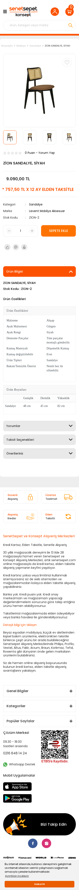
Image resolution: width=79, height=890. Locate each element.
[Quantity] (20, 231)
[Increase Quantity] (32, 231)
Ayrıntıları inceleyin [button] (17, 876)
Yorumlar (13, 426)
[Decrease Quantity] (9, 231)
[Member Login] (56, 11)
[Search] (39, 25)
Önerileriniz (14, 453)
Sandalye (36, 204)
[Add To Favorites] (67, 62)
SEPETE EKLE (58, 230)
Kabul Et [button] (39, 884)
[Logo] (23, 11)
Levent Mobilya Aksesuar (47, 211)
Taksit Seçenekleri (20, 440)
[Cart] (70, 11)
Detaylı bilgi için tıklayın (20, 625)
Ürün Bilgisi (14, 271)
